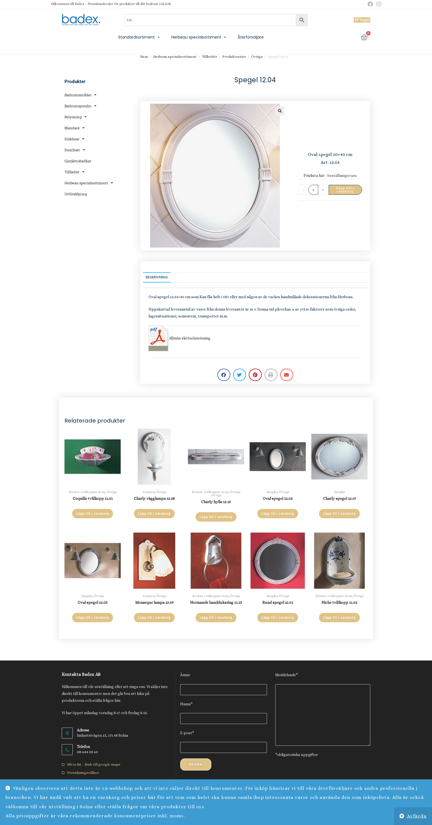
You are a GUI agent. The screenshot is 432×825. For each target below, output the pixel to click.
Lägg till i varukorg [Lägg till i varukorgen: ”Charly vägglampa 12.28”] (154, 514)
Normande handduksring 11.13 (216, 602)
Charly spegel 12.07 (339, 498)
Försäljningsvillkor (83, 773)
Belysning (75, 116)
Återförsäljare (251, 37)
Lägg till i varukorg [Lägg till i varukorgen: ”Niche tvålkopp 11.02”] (339, 618)
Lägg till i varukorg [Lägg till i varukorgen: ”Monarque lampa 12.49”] (154, 618)
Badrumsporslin (80, 105)
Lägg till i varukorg (345, 189)
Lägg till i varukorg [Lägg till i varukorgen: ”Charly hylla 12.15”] (216, 517)
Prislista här (314, 175)
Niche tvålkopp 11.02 (339, 602)
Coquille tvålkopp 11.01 (93, 498)
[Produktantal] (313, 190)
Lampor (148, 492)
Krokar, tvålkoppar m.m (87, 492)
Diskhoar (74, 138)
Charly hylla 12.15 (216, 502)
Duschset (74, 149)
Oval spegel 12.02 (278, 498)
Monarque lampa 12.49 (154, 602)
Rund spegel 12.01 (277, 602)
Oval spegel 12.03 (92, 602)
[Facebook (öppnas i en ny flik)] (370, 4)
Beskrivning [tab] (157, 277)
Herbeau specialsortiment (199, 37)
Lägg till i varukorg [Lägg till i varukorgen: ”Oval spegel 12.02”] (277, 514)
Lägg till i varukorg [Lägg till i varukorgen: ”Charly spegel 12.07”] (339, 514)
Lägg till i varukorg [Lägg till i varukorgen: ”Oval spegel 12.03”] (92, 618)
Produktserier (234, 56)
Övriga (257, 56)
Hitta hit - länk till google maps (93, 764)
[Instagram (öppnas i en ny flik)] (378, 4)
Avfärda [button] (417, 816)
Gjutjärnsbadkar (77, 160)
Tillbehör (74, 171)
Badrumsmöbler (80, 94)
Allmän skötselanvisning (179, 338)
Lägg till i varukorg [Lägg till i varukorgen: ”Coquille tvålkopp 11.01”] (92, 514)
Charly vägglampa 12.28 (154, 498)
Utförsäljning (75, 193)
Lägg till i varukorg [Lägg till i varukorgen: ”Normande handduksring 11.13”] (216, 618)
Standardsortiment (139, 37)
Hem (144, 56)
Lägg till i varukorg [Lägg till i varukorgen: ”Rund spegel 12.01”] (277, 618)
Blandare (74, 127)
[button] (280, 110)
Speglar (271, 492)
